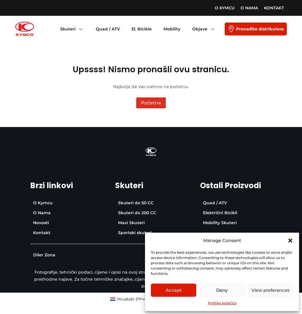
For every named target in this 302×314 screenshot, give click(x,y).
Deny (222, 290)
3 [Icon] (80, 28)
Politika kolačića (222, 303)
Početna (151, 103)
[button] (290, 240)
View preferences (270, 290)
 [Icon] (231, 28)
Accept (174, 290)
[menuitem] (225, 8)
